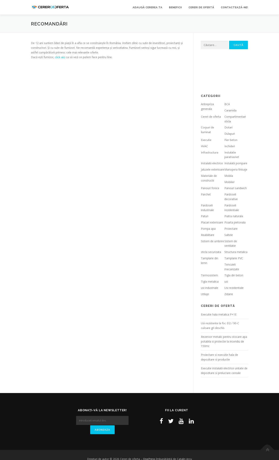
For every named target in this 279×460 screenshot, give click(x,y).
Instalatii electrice (212, 163)
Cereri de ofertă (201, 7)
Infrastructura (209, 152)
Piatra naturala (233, 216)
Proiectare (231, 228)
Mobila (228, 176)
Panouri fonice (210, 188)
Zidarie (228, 294)
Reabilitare (207, 235)
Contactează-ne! (234, 7)
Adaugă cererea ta (147, 7)
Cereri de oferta (211, 116)
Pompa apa (208, 228)
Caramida (230, 110)
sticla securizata (211, 252)
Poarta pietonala (235, 222)
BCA (227, 104)
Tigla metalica (210, 281)
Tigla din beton (233, 275)
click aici (60, 57)
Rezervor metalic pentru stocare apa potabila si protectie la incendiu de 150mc (224, 341)
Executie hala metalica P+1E (219, 314)
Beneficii (175, 7)
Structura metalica (236, 252)
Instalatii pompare (235, 163)
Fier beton (230, 140)
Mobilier (229, 182)
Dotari (228, 127)
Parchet (206, 194)
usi (226, 281)
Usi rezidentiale (234, 288)
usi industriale (209, 288)
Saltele (228, 235)
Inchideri (229, 146)
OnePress (149, 451)
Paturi (204, 216)
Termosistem (209, 275)
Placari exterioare (212, 222)
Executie (206, 140)
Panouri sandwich (235, 188)
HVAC (204, 146)
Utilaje (205, 294)
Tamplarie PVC (233, 258)
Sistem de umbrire (212, 241)
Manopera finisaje (235, 169)
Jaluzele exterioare (212, 169)
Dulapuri (229, 134)
